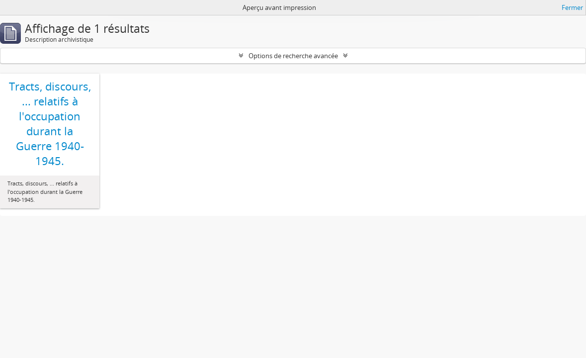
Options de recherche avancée (293, 55)
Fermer (572, 7)
